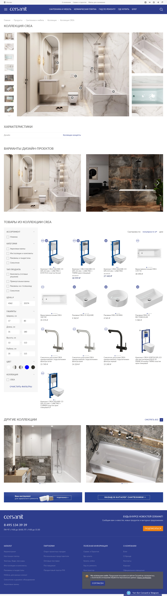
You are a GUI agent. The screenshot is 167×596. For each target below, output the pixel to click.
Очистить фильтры (21, 387)
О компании (66, 2)
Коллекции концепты (72, 135)
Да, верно (13, 16)
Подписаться (153, 518)
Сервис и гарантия (79, 2)
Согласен (97, 583)
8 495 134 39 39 (15, 515)
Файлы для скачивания (96, 2)
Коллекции (52, 20)
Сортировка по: (134, 232)
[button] (9, 115)
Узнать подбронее (144, 578)
